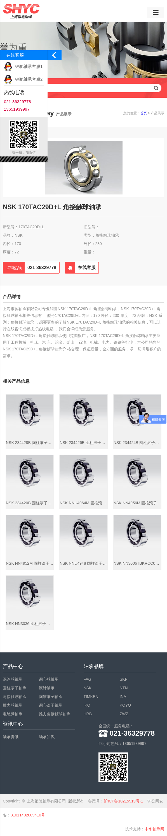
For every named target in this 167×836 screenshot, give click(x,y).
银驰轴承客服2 (29, 79)
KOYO (125, 705)
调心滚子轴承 (50, 705)
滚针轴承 (47, 688)
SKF (123, 679)
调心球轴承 (48, 679)
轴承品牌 (94, 666)
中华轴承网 (154, 829)
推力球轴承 (12, 705)
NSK (88, 688)
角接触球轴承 (14, 696)
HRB (88, 714)
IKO (87, 705)
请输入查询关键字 (83, 88)
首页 (143, 113)
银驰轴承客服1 (29, 66)
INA (123, 696)
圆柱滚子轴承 (14, 688)
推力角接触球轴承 (54, 714)
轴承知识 (47, 737)
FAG (87, 679)
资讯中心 (13, 724)
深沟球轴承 (12, 679)
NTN (124, 688)
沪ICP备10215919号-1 (123, 801)
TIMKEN (91, 696)
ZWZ (124, 714)
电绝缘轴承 (12, 714)
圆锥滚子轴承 (50, 696)
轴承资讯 (10, 737)
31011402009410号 (28, 815)
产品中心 (13, 666)
